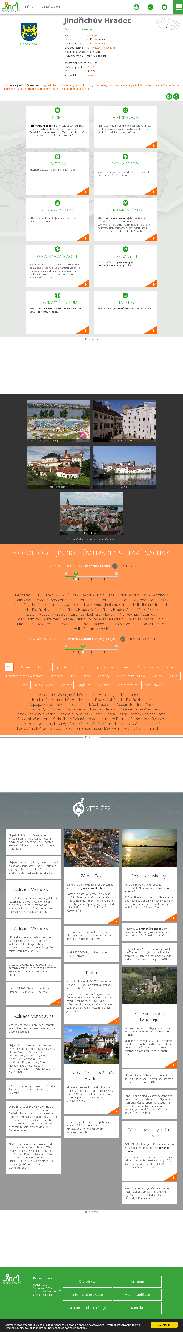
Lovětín (111, 614)
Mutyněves (97, 619)
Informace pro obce (87, 1294)
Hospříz (21, 604)
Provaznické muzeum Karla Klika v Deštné (50, 718)
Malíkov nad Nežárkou (137, 614)
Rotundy (157, 676)
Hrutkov (57, 604)
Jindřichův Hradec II (142, 85)
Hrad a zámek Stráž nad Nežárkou (92, 709)
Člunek (72, 595)
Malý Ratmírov (28, 619)
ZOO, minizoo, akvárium (33, 667)
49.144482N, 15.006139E (101, 47)
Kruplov (61, 614)
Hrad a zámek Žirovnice (34, 728)
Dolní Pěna (106, 595)
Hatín (71, 599)
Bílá (36, 595)
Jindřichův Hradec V (39, 88)
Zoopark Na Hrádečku (95, 704)
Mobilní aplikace (137, 1294)
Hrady (73, 676)
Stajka (142, 624)
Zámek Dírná (88, 723)
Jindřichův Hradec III (167, 85)
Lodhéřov (94, 614)
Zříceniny (103, 676)
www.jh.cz (93, 75)
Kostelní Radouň (39, 614)
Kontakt (137, 1307)
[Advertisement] (91, 367)
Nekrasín (116, 619)
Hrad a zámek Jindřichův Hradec (57, 699)
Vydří (105, 628)
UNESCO (78, 667)
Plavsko (37, 624)
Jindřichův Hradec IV (15, 88)
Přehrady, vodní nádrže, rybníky (156, 667)
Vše (9, 667)
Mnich (81, 619)
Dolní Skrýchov (83, 85)
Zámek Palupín (145, 723)
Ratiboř (98, 624)
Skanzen (125, 667)
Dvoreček (56, 599)
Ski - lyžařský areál (102, 667)
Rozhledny (56, 676)
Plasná (22, 624)
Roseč (129, 624)
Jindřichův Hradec (97, 20)
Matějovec (51, 619)
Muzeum (103, 685)
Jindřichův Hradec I (119, 85)
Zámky (87, 676)
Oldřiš (149, 619)
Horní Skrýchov (134, 599)
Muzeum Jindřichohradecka (120, 694)
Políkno (71, 88)
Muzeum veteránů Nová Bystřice (49, 723)
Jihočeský (92, 35)
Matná (55, 88)
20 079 (91, 67)
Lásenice (77, 614)
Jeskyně (174, 676)
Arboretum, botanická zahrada (23, 676)
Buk (43, 85)
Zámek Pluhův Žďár (74, 714)
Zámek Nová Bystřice (147, 718)
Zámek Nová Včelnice (140, 709)
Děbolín (51, 85)
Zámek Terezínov (116, 723)
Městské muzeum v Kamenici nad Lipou (136, 728)
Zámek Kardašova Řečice (35, 714)
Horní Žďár (100, 85)
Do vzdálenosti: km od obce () (73, 639)
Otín (63, 88)
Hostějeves (39, 604)
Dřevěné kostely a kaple (131, 676)
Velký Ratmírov (86, 628)
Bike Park (66, 685)
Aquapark (60, 667)
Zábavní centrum (126, 685)
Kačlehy (150, 609)
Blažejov (48, 595)
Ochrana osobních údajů (87, 1307)
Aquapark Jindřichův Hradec (52, 704)
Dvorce (40, 599)
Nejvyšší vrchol (44, 685)
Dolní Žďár (23, 599)
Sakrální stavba (152, 685)
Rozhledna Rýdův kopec (43, 709)
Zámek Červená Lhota (147, 714)
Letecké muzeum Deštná (107, 718)
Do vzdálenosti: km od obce (77, 566)
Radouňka (83, 88)
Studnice (157, 624)
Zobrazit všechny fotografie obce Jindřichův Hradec (91, 539)
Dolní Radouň (65, 85)
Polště (65, 624)
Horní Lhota (88, 599)
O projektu (87, 1281)
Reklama (137, 1281)
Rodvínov (114, 624)
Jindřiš (135, 609)
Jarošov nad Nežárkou (83, 604)
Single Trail (85, 685)
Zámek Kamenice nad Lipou (78, 728)
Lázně (25, 685)
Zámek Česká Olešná (110, 714)
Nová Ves (133, 619)
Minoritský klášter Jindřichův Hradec (66, 694)
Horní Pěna (110, 599)
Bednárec (22, 595)
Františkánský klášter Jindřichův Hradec (117, 699)
